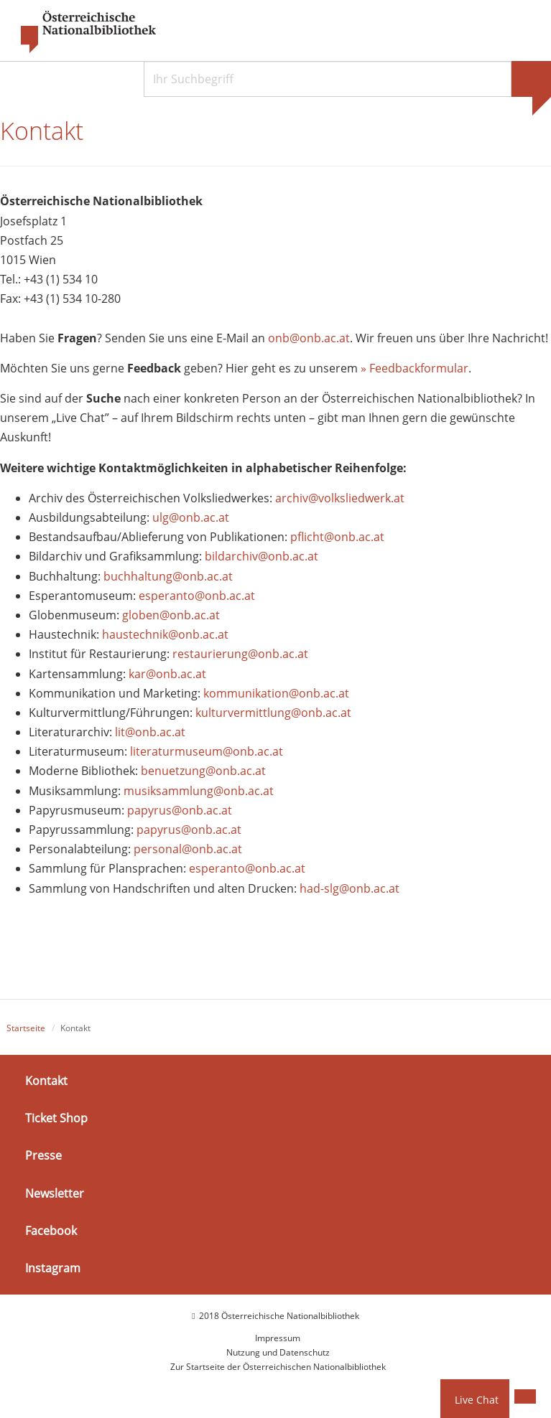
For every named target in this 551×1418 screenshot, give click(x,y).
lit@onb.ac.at (150, 732)
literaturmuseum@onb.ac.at (206, 751)
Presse (43, 1155)
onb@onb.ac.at (309, 338)
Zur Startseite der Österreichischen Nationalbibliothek (278, 1367)
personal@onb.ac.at (188, 849)
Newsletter (54, 1193)
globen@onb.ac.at (171, 615)
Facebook (51, 1231)
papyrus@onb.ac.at (179, 810)
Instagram (52, 1268)
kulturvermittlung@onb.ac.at (273, 712)
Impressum (277, 1338)
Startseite (25, 1028)
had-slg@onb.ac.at (349, 888)
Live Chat (477, 1400)
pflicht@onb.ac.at (338, 537)
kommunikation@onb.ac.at (276, 693)
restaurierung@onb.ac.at (240, 654)
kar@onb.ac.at (167, 674)
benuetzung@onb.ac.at (203, 771)
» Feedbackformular (414, 368)
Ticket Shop (56, 1118)
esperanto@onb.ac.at (197, 596)
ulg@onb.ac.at (190, 517)
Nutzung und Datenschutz (278, 1352)
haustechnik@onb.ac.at (165, 634)
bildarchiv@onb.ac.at (261, 556)
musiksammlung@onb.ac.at (199, 791)
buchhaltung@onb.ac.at (168, 576)
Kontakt (46, 1081)
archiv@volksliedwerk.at (339, 498)
